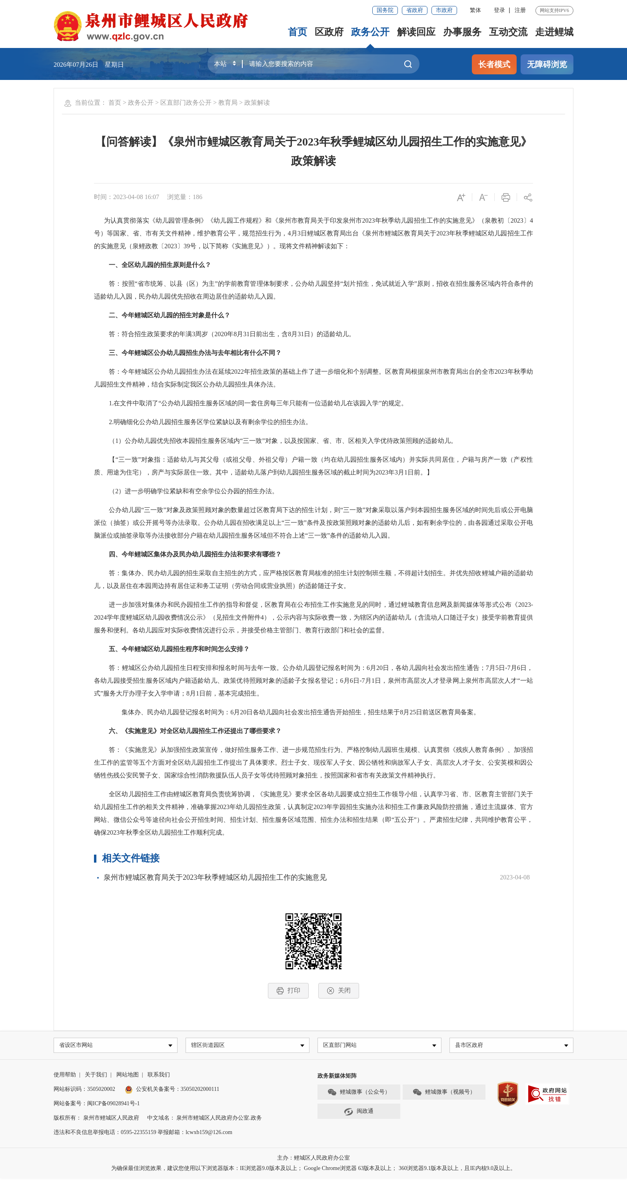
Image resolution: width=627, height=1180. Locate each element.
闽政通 (358, 1113)
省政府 (414, 10)
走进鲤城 (554, 32)
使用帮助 (65, 1076)
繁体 (475, 10)
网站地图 (127, 1076)
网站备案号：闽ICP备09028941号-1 (97, 1105)
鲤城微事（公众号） (358, 1093)
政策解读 (257, 102)
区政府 (329, 32)
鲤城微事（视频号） (443, 1093)
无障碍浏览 (547, 64)
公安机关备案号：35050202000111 (172, 1091)
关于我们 (96, 1076)
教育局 (228, 102)
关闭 (339, 991)
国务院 (385, 10)
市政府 (444, 10)
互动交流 (508, 32)
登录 (499, 10)
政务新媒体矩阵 (337, 1077)
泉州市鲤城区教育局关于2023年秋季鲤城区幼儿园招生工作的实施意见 (215, 877)
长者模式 (494, 64)
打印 (288, 991)
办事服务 (462, 32)
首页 (297, 32)
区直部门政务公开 (186, 102)
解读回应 (416, 32)
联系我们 (159, 1076)
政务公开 (370, 32)
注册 (520, 10)
